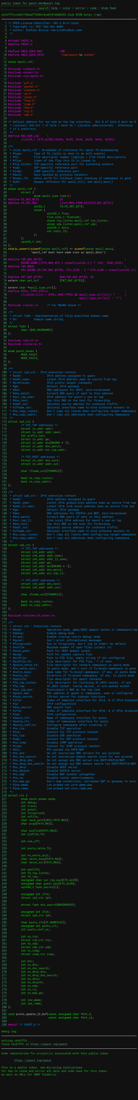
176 (4, 640)
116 (4, 428)
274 (4, 985)
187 (4, 679)
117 (4, 432)
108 (4, 400)
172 (4, 626)
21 (4, 93)
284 (4, 1021)
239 (4, 862)
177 (4, 643)
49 (4, 192)
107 (4, 397)
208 (4, 753)
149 (4, 545)
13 (4, 65)
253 (4, 911)
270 (4, 971)
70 (4, 266)
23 (4, 100)
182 (4, 661)
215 (4, 777)
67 (4, 255)
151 (4, 552)
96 (4, 358)
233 (4, 841)
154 (4, 562)
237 (4, 855)
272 (4, 978)
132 (4, 485)
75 (4, 284)
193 (4, 700)
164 (4, 598)
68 (4, 259)
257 (4, 926)
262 (4, 943)
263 (4, 947)
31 (4, 128)
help (54, 8)
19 (4, 86)
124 (4, 456)
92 (4, 344)
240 (4, 866)
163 (4, 594)
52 (4, 203)
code (93, 8)
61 (4, 234)
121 (4, 446)
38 (4, 153)
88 (4, 330)
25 (4, 107)
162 (4, 590)
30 (4, 125)
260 (4, 936)
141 (4, 516)
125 (4, 460)
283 (4, 1017)
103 (4, 382)
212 (4, 767)
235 (4, 848)
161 (4, 587)
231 (4, 834)
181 (4, 657)
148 (4, 541)
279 (4, 1003)
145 (4, 531)
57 (4, 220)
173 (4, 629)
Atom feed (108, 8)
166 (4, 605)
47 (4, 185)
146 (4, 534)
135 (4, 495)
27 (4, 114)
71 (4, 270)
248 (4, 894)
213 (4, 770)
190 (4, 689)
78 (4, 294)
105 (4, 389)
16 (4, 76)
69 (4, 263)
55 (4, 213)
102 (4, 379)
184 (4, 668)
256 (4, 922)
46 (4, 181)
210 (4, 760)
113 (4, 418)
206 (4, 746)
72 (4, 273)
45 (4, 178)
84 (4, 315)
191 (4, 693)
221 (4, 799)
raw (97, 14)
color (67, 8)
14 (4, 69)
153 (4, 559)
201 (4, 728)
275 (4, 989)
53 (4, 206)
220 (4, 795)
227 (4, 820)
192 (4, 696)
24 (4, 104)
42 (4, 167)
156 (4, 569)
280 (4, 1007)
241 (4, 869)
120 (4, 442)
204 (4, 739)
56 (4, 217)
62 (4, 238)
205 (4, 742)
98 (4, 365)
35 (4, 143)
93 (4, 347)
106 (4, 393)
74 (4, 280)
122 (4, 449)
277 (4, 996)
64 (4, 245)
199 (4, 721)
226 (4, 816)
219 (4, 792)
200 (4, 725)
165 (4, 601)
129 (4, 474)
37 (4, 150)
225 (4, 813)
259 (4, 933)
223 (4, 806)
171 (4, 622)
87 (4, 326)
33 (4, 136)
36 (4, 146)
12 (4, 61)
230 (4, 830)
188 (4, 682)
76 (4, 287)
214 (4, 774)
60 (4, 231)
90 (4, 337)
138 (4, 506)
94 (4, 351)
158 (4, 576)
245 (4, 883)
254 (4, 915)
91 (4, 340)
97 (4, 361)
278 (4, 1000)
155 (4, 566)
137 (4, 502)
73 (4, 277)
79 (4, 298)
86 (4, 322)
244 (4, 880)
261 (4, 940)
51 (4, 199)
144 (4, 527)
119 (4, 439)
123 (4, 453)
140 (4, 513)
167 (4, 608)
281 (4, 1010)
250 (4, 901)
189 (4, 686)
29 (4, 121)
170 (4, 619)
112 (4, 414)
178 (4, 647)
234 (4, 844)
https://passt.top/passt (49, 1044)
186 (4, 675)
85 (4, 319)
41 (4, 164)
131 (4, 481)
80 (4, 301)
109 (4, 404)
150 (4, 548)
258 (4, 929)
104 (4, 386)
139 (4, 509)
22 (4, 97)
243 (4, 876)
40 (4, 160)
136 (4, 499)
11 (4, 58)
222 (4, 802)
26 (4, 111)
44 (4, 174)
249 (4, 897)
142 (4, 520)
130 (4, 478)
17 (4, 79)
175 (4, 636)
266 (4, 957)
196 (4, 710)
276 (4, 993)
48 (4, 188)
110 (4, 407)
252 (4, 908)
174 (4, 633)
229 (4, 827)
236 (4, 851)
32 (4, 132)
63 (4, 241)
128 (4, 471)
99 (4, 368)
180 (4, 654)
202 (4, 732)
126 (4, 464)
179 (4, 650)
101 (4, 375)
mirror (80, 8)
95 (4, 354)
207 (4, 749)
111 (4, 411)
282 (4, 1014)
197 (4, 714)
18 (4, 83)
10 (4, 54)
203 (4, 735)
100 (4, 372)
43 (4, 171)
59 (4, 227)
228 (4, 823)
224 (4, 809)
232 (4, 837)
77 (4, 291)
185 (4, 672)
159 (4, 580)
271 (4, 975)
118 (4, 435)
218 (4, 788)
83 (4, 312)
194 (4, 703)
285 (4, 1024)
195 (4, 707)
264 (4, 950)
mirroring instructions (64, 1067)
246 (4, 887)
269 (4, 968)
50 (4, 195)
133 (4, 488)
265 (4, 954)
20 (4, 90)
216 (4, 781)
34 (4, 139)
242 (4, 873)
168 (4, 612)
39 (4, 157)
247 (4, 890)
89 (4, 333)
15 (4, 72)
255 (4, 918)
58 (4, 224)
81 (4, 305)
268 (4, 964)
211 (4, 763)
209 (4, 756)
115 (4, 425)
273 (4, 982)
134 (4, 492)
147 (4, 538)
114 (4, 421)
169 (4, 615)
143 (4, 523)
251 (4, 904)
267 (4, 961)
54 (4, 210)
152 (4, 555)
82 (4, 308)
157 (4, 573)
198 (4, 717)
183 (4, 665)
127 (4, 467)
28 (4, 118)
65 (4, 248)
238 (4, 859)
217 (4, 784)
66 (4, 252)
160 (4, 583)
